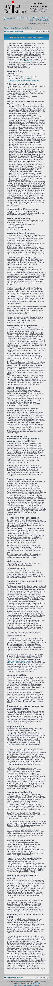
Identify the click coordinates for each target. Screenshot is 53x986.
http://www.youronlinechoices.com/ (19, 663)
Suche (46, 20)
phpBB (18, 982)
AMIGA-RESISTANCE (25, 61)
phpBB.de (36, 983)
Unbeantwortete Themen (12, 28)
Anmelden (11, 19)
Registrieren (9, 18)
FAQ (38, 20)
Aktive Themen (27, 28)
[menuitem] (25, 18)
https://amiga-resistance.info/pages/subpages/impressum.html (23, 79)
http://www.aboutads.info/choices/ (18, 661)
